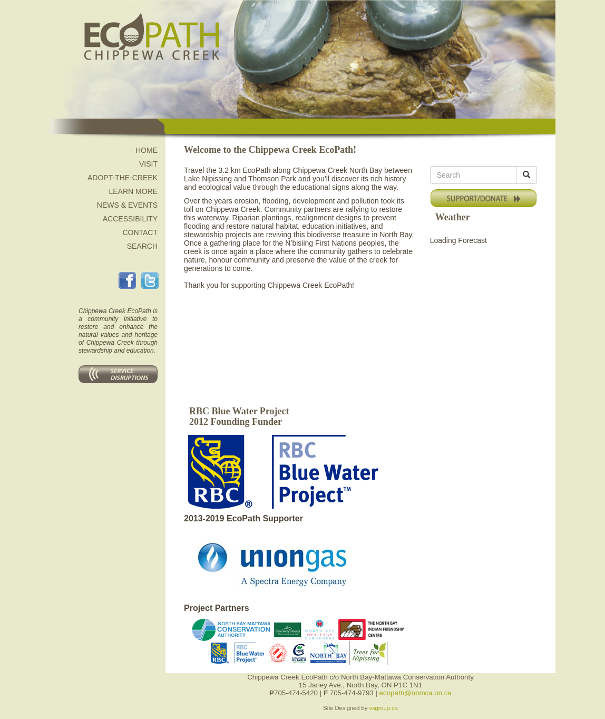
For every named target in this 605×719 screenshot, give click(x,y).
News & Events (127, 205)
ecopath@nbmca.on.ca (415, 693)
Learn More (133, 191)
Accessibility (130, 219)
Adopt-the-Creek (122, 177)
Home (146, 150)
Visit (148, 164)
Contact (140, 232)
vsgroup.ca (383, 708)
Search (142, 246)
